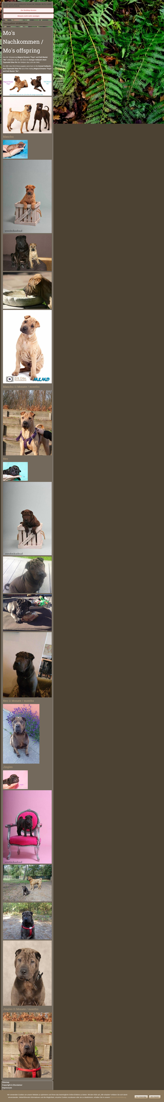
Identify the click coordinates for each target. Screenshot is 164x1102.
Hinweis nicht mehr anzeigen (28, 16)
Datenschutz (7, 1090)
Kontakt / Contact (9, 1096)
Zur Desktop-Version (28, 10)
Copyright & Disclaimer (12, 1085)
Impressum (7, 1088)
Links (4, 1099)
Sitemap (5, 1082)
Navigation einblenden (15, 23)
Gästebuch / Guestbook (12, 1093)
